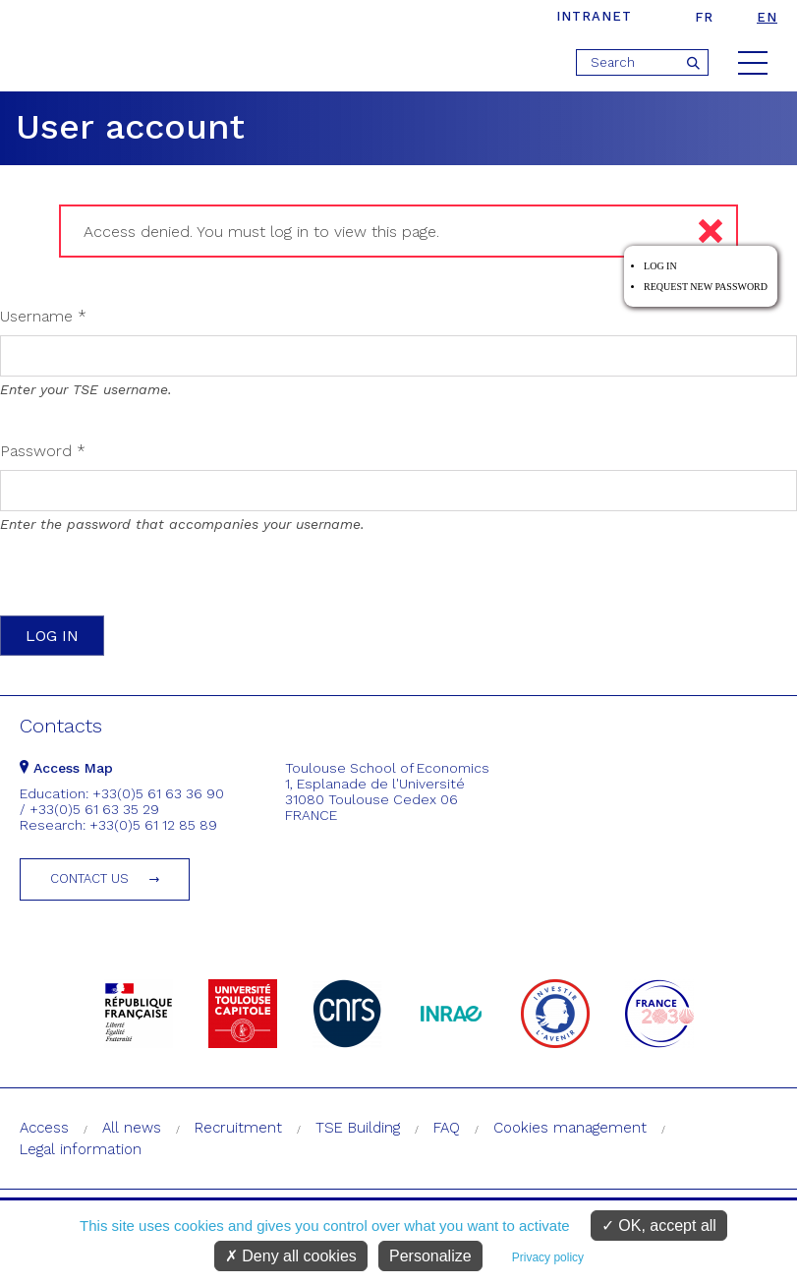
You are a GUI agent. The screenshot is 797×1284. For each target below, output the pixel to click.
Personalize (430, 1256)
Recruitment (238, 1128)
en (767, 17)
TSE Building (357, 1128)
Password (42, 450)
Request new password (706, 286)
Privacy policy (548, 1257)
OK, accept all (658, 1225)
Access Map (66, 768)
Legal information (81, 1149)
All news (131, 1128)
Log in (660, 266)
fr (704, 17)
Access (44, 1128)
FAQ (446, 1128)
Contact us (89, 878)
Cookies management (570, 1128)
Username (43, 316)
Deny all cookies (291, 1256)
